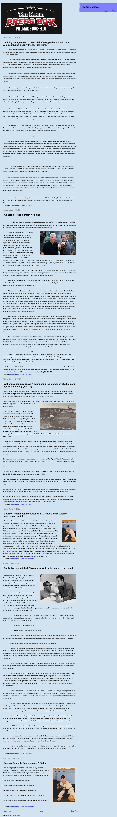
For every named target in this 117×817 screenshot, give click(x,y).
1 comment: (28, 205)
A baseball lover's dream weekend (22, 215)
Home (41, 811)
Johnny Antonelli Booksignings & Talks (25, 763)
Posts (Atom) (16, 815)
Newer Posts (7, 811)
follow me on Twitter (109, 11)
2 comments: (28, 374)
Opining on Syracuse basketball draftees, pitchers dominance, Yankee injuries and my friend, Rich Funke (36, 43)
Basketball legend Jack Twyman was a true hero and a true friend (38, 568)
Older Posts (75, 811)
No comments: (29, 558)
